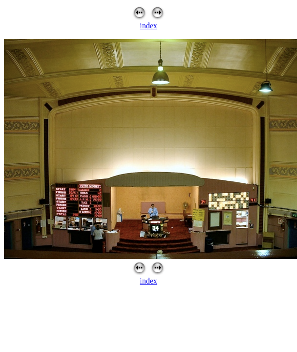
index (148, 26)
